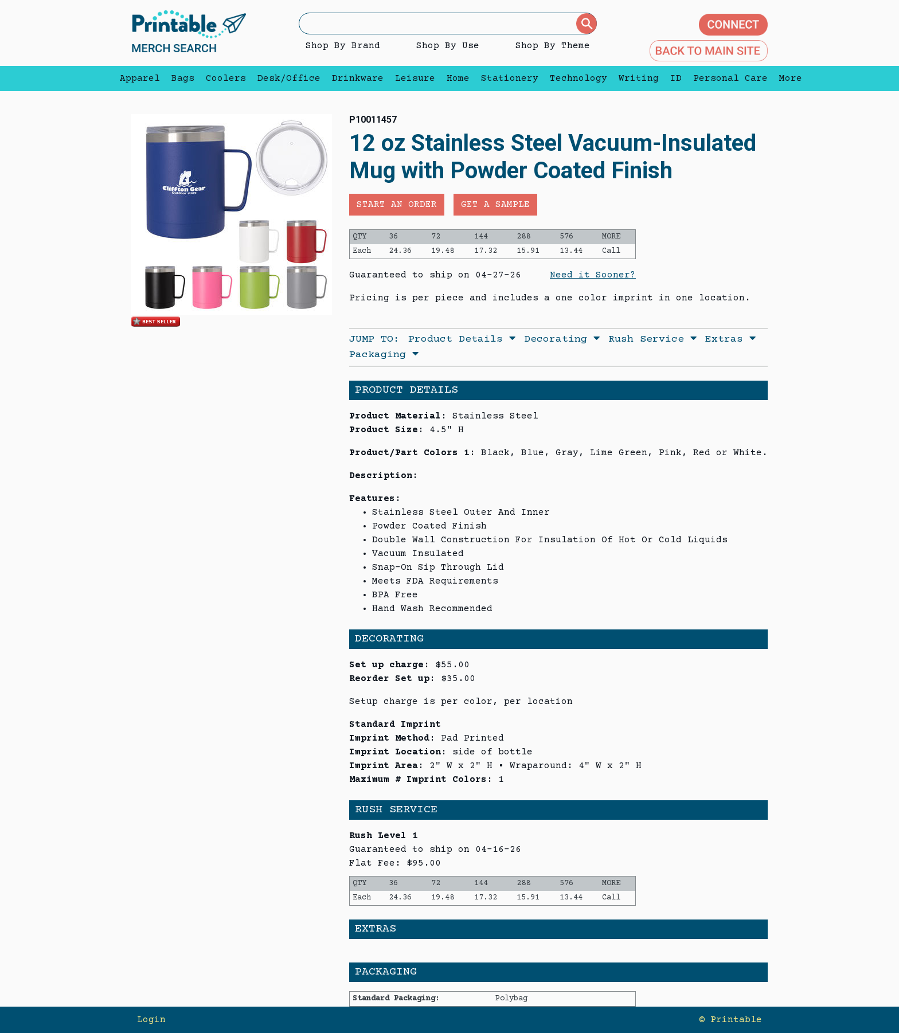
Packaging (384, 355)
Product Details (461, 339)
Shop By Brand (343, 46)
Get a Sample (495, 204)
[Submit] (586, 23)
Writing (639, 78)
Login (151, 1020)
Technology (578, 78)
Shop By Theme (552, 46)
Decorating (562, 339)
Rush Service (652, 339)
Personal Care (730, 78)
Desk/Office (288, 78)
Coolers (226, 78)
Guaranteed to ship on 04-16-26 (435, 849)
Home (458, 78)
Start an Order (397, 204)
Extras (730, 339)
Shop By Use (447, 46)
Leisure (415, 78)
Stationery (509, 78)
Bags (182, 78)
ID (676, 78)
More (787, 78)
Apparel (140, 78)
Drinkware (358, 78)
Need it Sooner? (593, 275)
